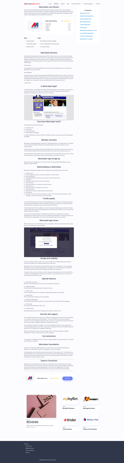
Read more (33, 427)
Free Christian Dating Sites (87, 33)
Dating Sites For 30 (85, 13)
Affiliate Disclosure (30, 448)
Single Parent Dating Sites (86, 16)
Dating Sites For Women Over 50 (88, 30)
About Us (28, 452)
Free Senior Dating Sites (86, 36)
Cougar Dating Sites (85, 24)
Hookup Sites (83, 27)
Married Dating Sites (85, 21)
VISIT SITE (67, 378)
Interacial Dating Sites (85, 19)
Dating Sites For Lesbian (86, 39)
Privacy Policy (29, 446)
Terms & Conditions (30, 450)
